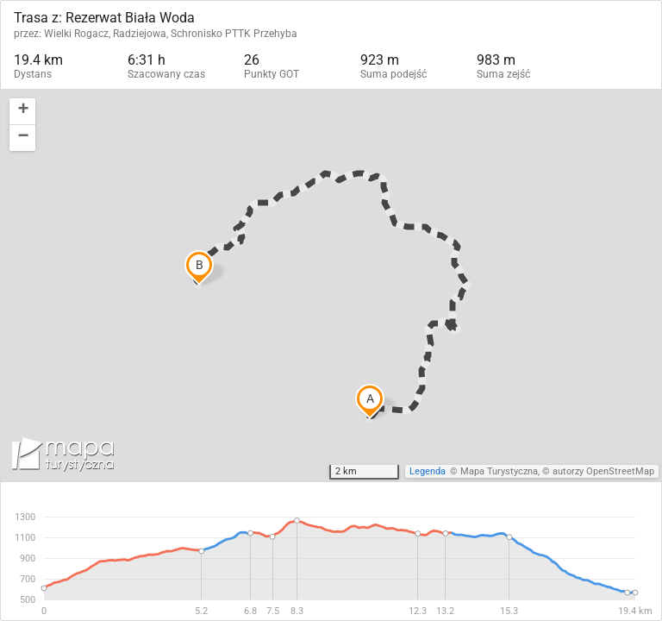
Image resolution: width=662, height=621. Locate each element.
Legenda (427, 471)
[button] (22, 111)
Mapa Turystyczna (499, 471)
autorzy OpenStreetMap (603, 471)
